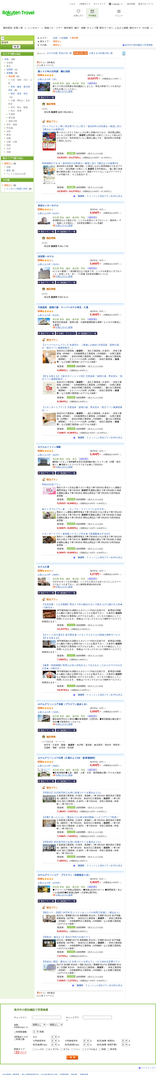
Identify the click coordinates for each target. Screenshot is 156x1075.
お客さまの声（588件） (49, 766)
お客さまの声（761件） (49, 264)
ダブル (66, 1049)
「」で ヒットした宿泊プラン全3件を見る (99, 437)
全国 (55, 38)
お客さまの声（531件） (49, 213)
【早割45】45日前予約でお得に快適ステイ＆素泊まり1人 (71, 842)
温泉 (8, 170)
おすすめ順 (52, 53)
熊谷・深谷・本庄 (19, 93)
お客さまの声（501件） (49, 315)
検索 (72, 1058)
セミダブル (53, 1049)
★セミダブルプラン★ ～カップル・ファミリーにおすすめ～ (74, 509)
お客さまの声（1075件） (50, 883)
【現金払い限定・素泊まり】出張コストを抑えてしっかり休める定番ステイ (81, 961)
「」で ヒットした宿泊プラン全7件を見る (99, 695)
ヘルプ (72, 4)
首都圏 (64, 38)
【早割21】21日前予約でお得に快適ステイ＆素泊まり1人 (71, 792)
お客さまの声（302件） (49, 455)
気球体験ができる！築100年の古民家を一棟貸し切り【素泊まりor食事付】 (80, 163)
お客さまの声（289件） (49, 575)
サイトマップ (99, 4)
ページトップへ (148, 1068)
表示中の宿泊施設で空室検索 (139, 45)
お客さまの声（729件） (49, 712)
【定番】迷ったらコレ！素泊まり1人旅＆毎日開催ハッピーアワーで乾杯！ (80, 817)
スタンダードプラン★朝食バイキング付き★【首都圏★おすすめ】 (76, 533)
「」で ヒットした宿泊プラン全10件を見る (98, 985)
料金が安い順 (65, 53)
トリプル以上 (91, 1049)
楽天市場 (131, 4)
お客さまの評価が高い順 (101, 53)
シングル (39, 1049)
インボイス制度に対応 (17, 188)
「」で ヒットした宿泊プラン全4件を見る (99, 557)
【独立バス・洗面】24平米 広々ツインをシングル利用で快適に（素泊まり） (81, 912)
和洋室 (113, 1049)
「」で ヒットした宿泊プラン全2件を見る (99, 196)
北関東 (9, 69)
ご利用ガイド (84, 4)
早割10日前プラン (51, 484)
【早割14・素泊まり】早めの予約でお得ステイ (66, 937)
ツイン (77, 1049)
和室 (104, 1049)
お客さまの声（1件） (48, 79)
